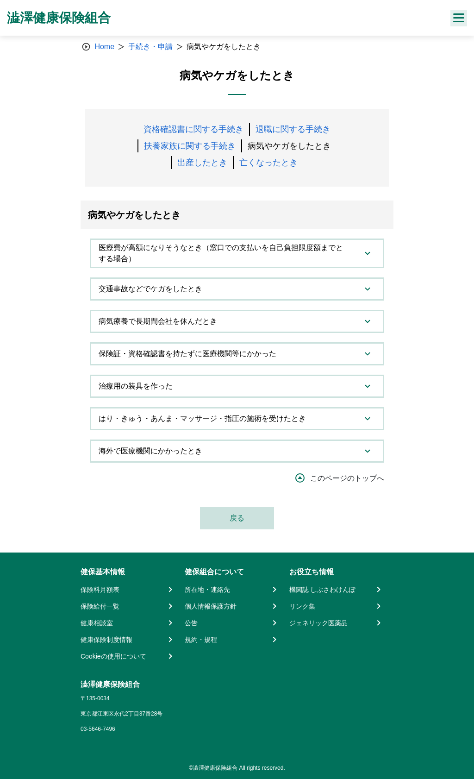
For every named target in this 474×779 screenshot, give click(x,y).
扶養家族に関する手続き (190, 146)
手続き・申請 (150, 46)
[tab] (237, 253)
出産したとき (202, 162)
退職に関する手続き (293, 129)
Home (104, 46)
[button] (237, 253)
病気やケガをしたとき (289, 146)
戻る (237, 518)
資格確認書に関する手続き (193, 129)
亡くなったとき (268, 162)
